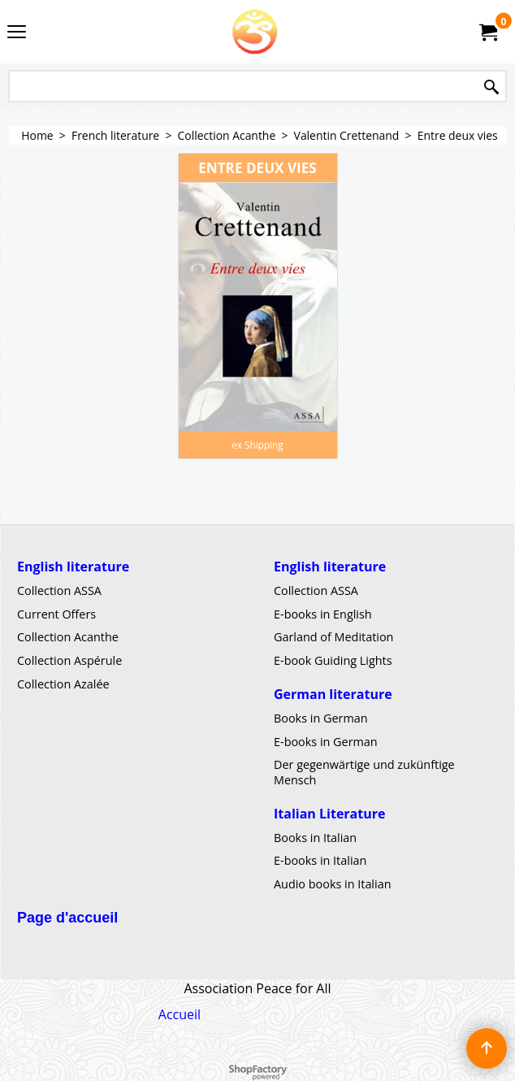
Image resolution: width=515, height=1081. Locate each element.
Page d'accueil (67, 918)
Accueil (179, 1014)
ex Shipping (257, 444)
